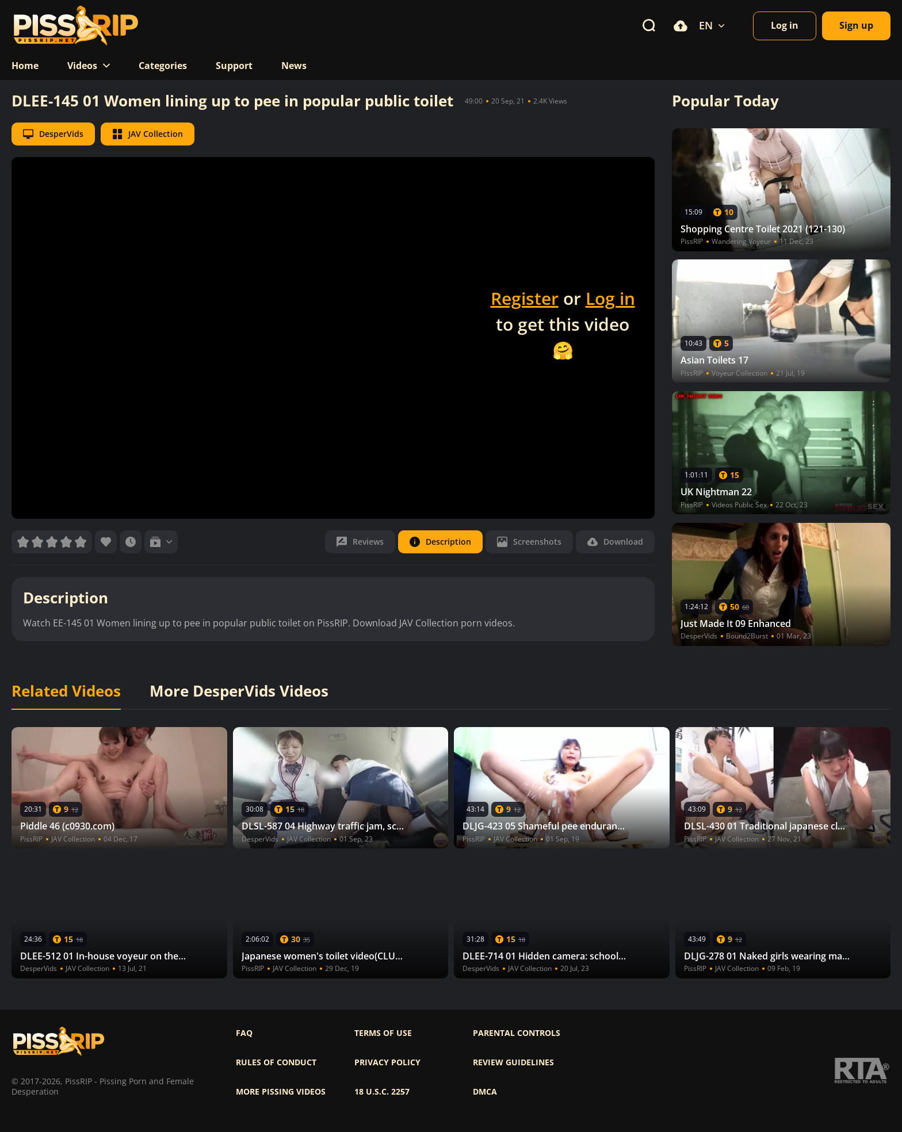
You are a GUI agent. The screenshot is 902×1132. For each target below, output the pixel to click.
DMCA (485, 1092)
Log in (610, 298)
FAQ (244, 1033)
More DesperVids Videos (239, 691)
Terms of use (383, 1033)
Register (525, 298)
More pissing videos (281, 1092)
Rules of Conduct (276, 1062)
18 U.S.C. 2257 (382, 1092)
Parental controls (516, 1033)
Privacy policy (387, 1062)
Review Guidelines (513, 1062)
